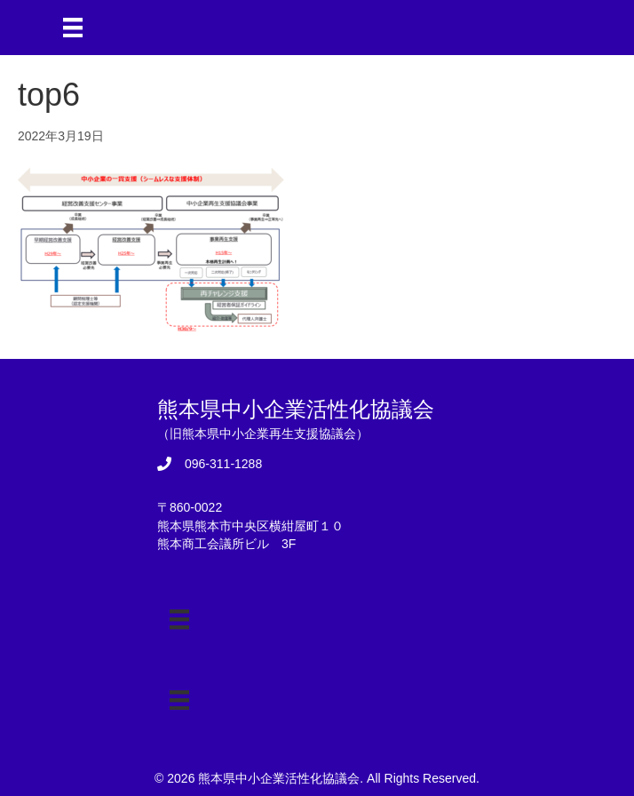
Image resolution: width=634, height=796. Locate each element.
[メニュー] (73, 27)
